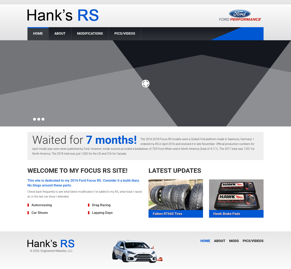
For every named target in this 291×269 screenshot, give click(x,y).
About (60, 33)
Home (37, 33)
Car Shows (39, 213)
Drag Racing (101, 205)
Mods (234, 241)
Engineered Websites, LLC (56, 250)
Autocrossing (41, 205)
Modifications (90, 33)
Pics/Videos (124, 33)
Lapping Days (102, 213)
